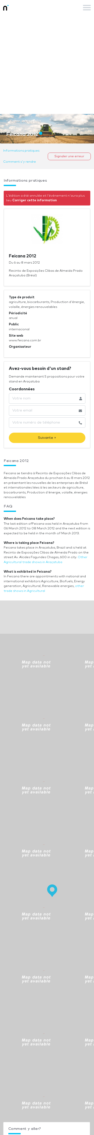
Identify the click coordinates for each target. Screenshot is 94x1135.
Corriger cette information (34, 200)
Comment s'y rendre (19, 161)
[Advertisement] (47, 64)
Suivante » (47, 438)
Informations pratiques (21, 150)
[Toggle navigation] (87, 8)
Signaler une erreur (69, 156)
